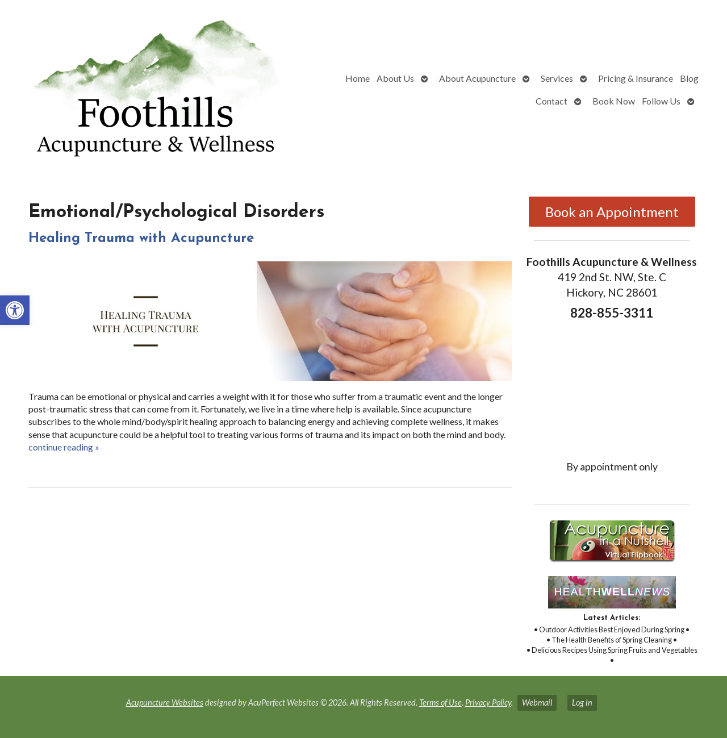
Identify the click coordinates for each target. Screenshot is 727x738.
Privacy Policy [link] (488, 702)
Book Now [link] (613, 100)
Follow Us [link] (661, 100)
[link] (15, 310)
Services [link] (557, 78)
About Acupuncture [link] (477, 78)
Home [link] (357, 78)
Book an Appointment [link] (612, 211)
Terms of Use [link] (440, 702)
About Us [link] (395, 78)
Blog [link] (689, 78)
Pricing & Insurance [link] (635, 78)
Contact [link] (551, 100)
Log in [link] (582, 702)
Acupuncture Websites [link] (164, 702)
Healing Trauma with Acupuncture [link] (141, 238)
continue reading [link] (63, 446)
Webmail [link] (537, 702)
